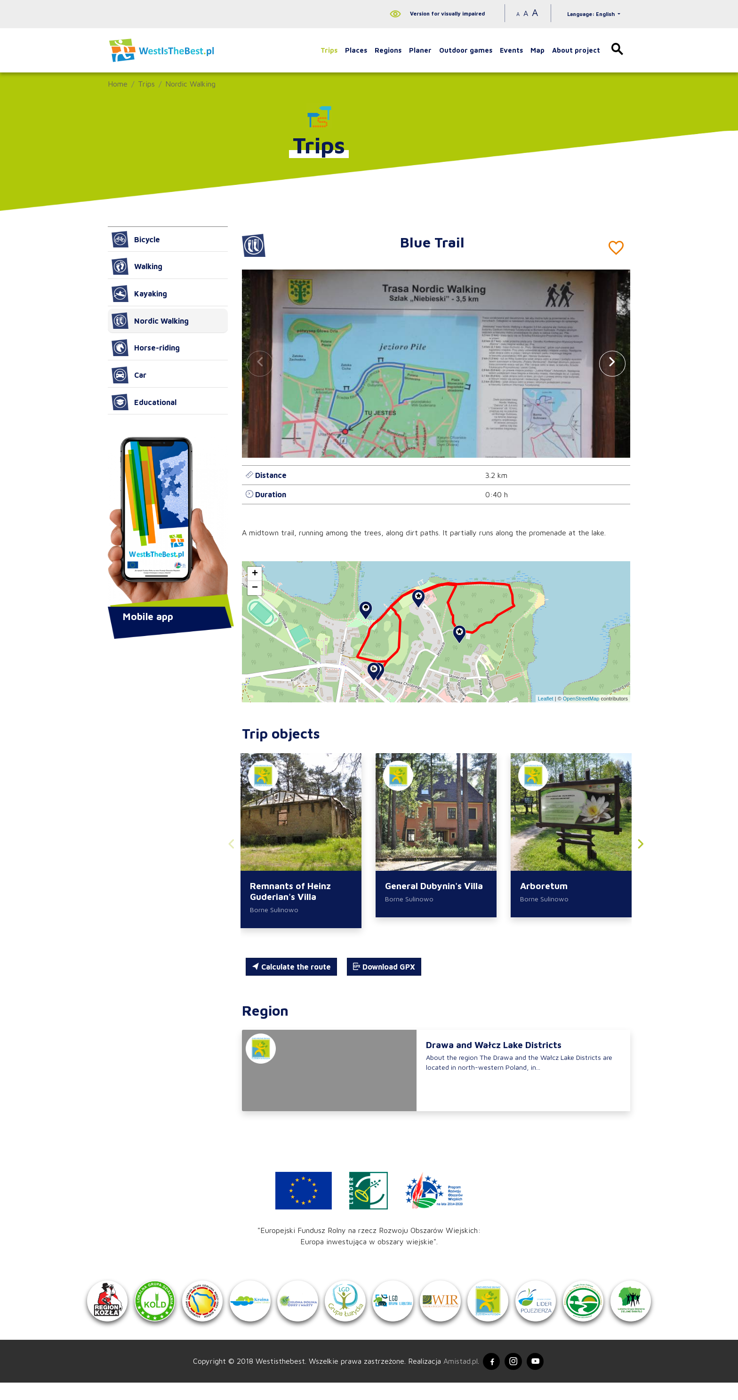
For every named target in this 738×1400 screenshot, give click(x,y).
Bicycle (136, 239)
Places (356, 50)
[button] (612, 363)
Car (129, 374)
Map (537, 50)
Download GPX (384, 967)
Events (511, 50)
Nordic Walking (190, 84)
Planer (420, 50)
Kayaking (139, 293)
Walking (137, 266)
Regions (388, 50)
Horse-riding (146, 347)
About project (576, 50)
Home (118, 84)
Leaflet (546, 698)
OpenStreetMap (581, 698)
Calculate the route (291, 967)
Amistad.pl (457, 1378)
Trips (329, 50)
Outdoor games (465, 50)
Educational (144, 402)
